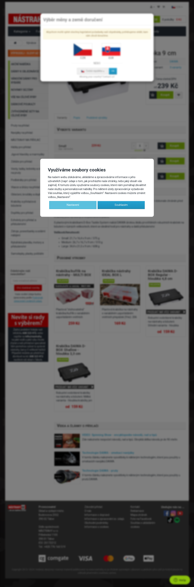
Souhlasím (121, 205)
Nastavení (73, 205)
